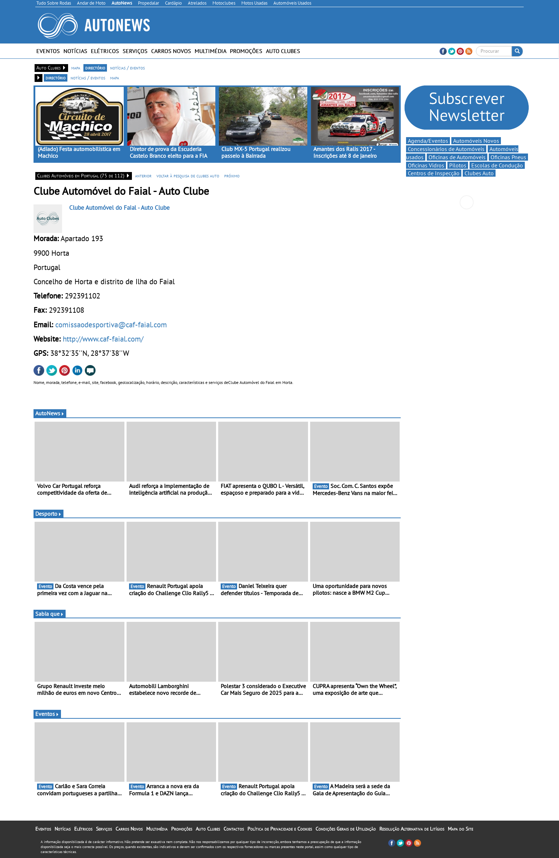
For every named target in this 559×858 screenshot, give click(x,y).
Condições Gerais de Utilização (346, 829)
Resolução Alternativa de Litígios (411, 829)
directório (95, 67)
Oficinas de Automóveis (457, 157)
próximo (232, 175)
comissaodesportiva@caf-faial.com (111, 324)
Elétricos (105, 50)
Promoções (246, 50)
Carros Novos (171, 50)
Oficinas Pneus (508, 157)
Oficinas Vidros (426, 165)
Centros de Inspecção (434, 173)
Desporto (48, 513)
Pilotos (457, 165)
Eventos (48, 50)
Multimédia (210, 50)
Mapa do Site (460, 829)
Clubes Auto (479, 173)
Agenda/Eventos (428, 140)
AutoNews (50, 413)
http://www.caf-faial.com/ (103, 339)
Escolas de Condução (497, 165)
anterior (143, 175)
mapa (75, 67)
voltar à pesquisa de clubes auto (188, 175)
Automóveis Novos (476, 140)
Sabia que (49, 613)
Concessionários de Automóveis (446, 148)
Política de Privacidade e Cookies (279, 829)
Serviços (135, 50)
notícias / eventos (127, 67)
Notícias (75, 50)
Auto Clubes (283, 50)
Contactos (234, 829)
